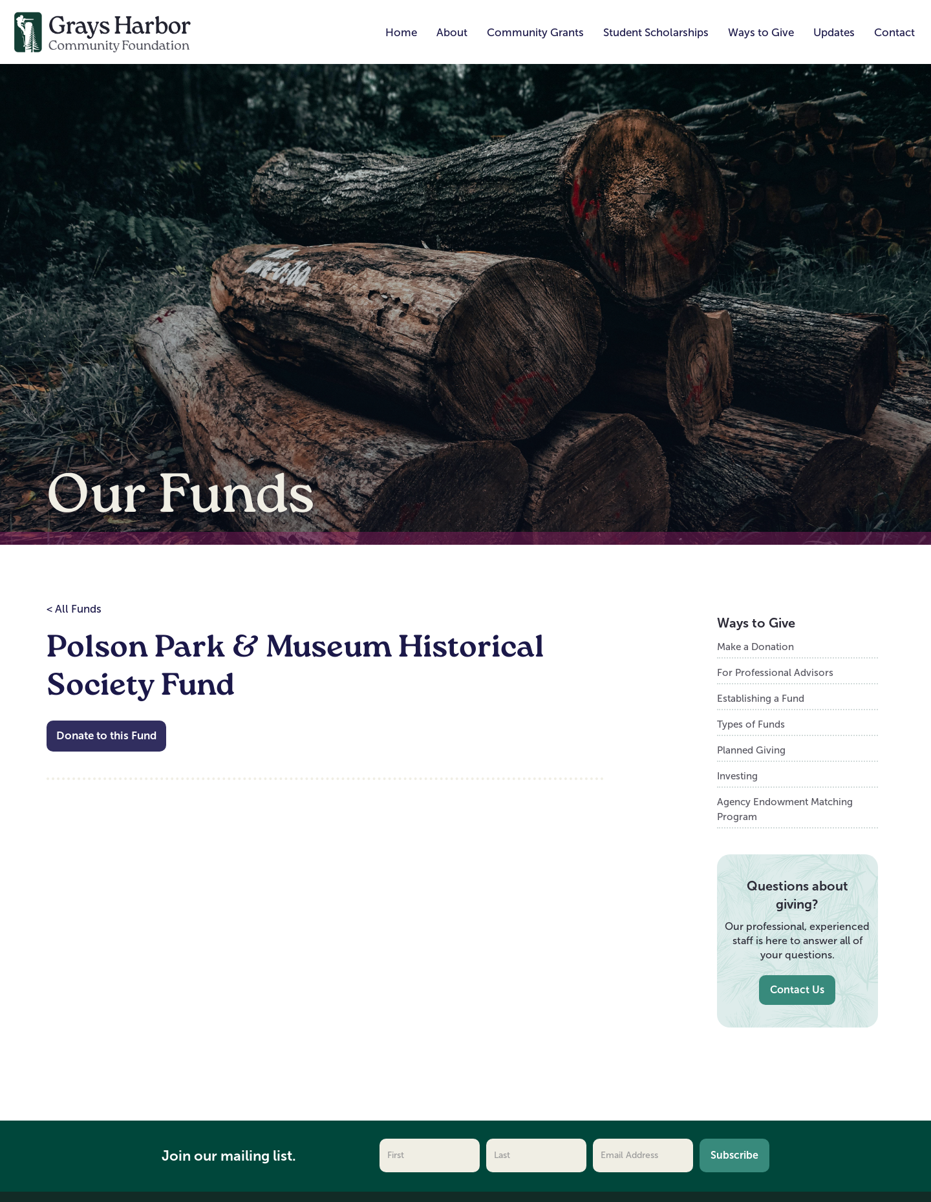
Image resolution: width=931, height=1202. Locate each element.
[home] (103, 31)
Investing (737, 775)
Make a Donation (755, 646)
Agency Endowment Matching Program (785, 809)
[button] (452, 33)
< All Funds (74, 609)
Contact (894, 32)
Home (401, 32)
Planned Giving (751, 749)
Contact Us (797, 989)
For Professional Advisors (775, 672)
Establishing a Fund (760, 698)
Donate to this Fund (106, 736)
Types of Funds (751, 724)
